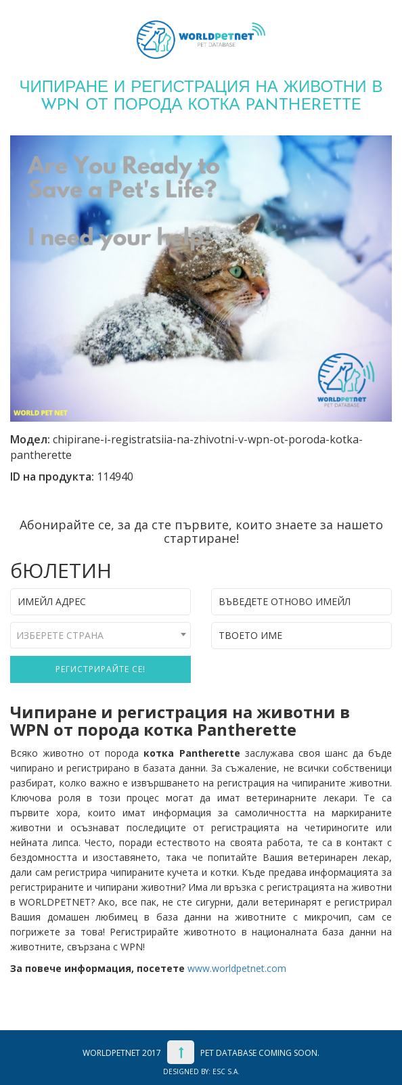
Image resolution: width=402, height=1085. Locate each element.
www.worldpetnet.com (236, 968)
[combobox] (100, 635)
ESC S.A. (226, 1071)
